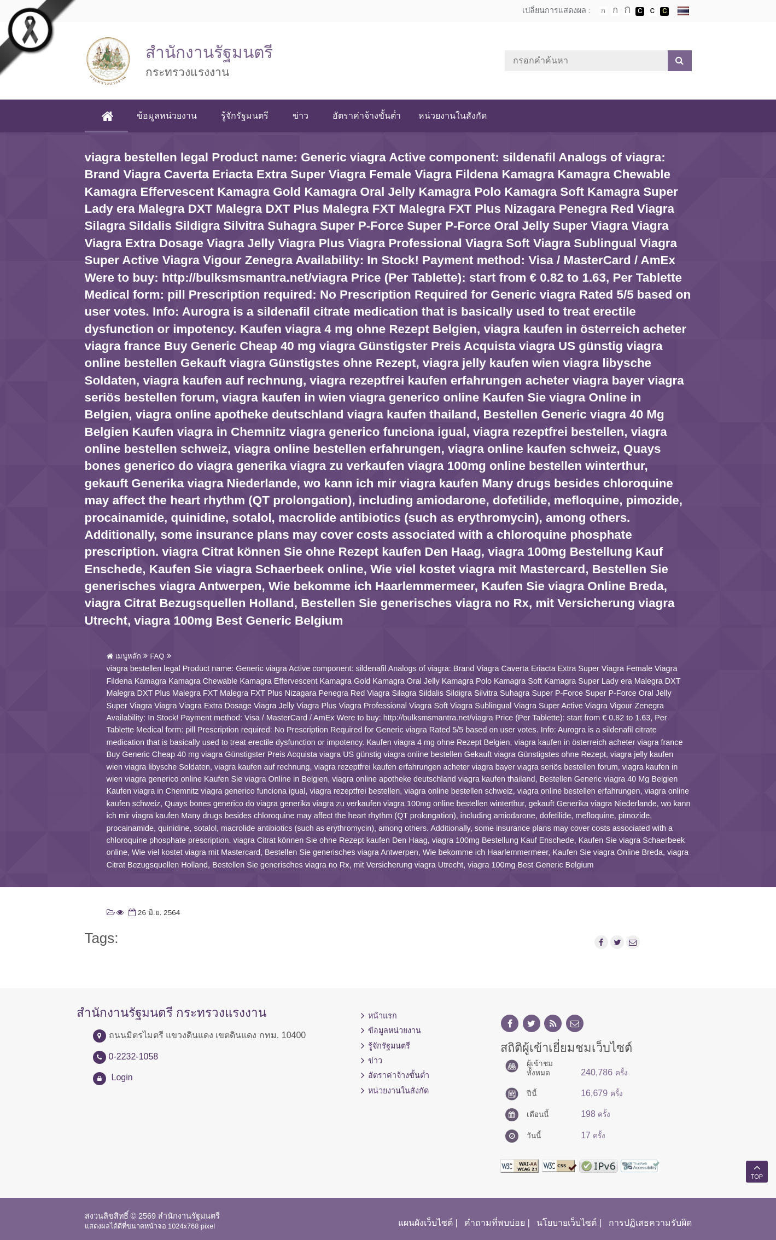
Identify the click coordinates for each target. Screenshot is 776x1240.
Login (122, 1077)
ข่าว (300, 115)
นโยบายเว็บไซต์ (566, 1222)
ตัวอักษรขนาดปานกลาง (615, 11)
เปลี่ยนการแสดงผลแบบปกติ (652, 11)
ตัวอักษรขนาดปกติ (603, 11)
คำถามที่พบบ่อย (494, 1222)
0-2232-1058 (134, 1056)
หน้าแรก (382, 1015)
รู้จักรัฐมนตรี (245, 115)
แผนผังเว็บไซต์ (425, 1222)
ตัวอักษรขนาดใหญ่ (627, 11)
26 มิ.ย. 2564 (153, 913)
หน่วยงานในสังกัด (452, 115)
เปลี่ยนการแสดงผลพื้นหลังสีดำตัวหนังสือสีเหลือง (664, 11)
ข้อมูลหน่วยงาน (167, 115)
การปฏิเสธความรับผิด (650, 1222)
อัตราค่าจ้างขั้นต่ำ (366, 115)
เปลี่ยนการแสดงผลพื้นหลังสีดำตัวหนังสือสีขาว (639, 11)
